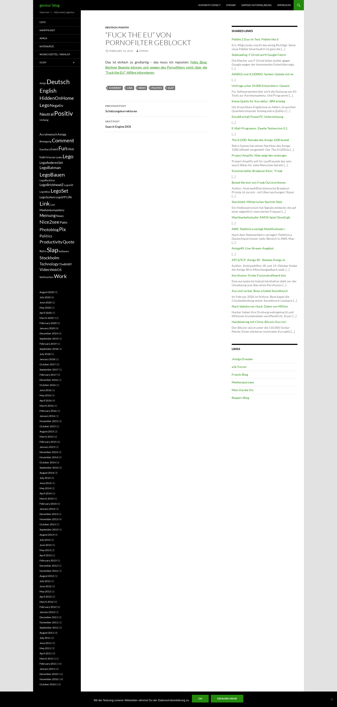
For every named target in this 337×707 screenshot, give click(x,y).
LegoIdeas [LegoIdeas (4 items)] (45, 191)
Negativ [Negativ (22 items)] (56, 105)
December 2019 (49, 333)
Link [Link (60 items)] (45, 203)
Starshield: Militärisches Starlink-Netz (257, 202)
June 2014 (45, 483)
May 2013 (45, 550)
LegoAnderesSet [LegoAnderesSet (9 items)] (51, 162)
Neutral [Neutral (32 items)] (47, 114)
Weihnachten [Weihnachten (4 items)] (47, 277)
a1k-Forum (239, 367)
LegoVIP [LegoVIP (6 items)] (61, 197)
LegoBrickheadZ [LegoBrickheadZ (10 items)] (52, 185)
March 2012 (47, 601)
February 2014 (48, 503)
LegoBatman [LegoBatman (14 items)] (50, 167)
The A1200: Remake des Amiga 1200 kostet (260, 140)
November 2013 (49, 519)
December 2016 (49, 379)
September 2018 (49, 348)
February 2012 (48, 607)
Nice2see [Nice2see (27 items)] (49, 222)
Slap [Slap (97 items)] (52, 250)
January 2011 (47, 668)
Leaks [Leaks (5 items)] (59, 157)
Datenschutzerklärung (256, 5)
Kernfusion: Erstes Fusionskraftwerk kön (259, 275)
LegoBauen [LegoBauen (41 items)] (52, 174)
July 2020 (45, 297)
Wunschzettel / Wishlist (55, 54)
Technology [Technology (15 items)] (49, 263)
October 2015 (48, 426)
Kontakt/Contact (209, 5)
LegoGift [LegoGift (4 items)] (68, 185)
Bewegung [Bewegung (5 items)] (45, 141)
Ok (200, 698)
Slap (171, 87)
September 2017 (49, 369)
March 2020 (47, 318)
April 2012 (46, 596)
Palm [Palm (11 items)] (63, 222)
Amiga (43, 38)
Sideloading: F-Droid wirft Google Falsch (259, 55)
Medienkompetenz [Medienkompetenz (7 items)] (52, 210)
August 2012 (47, 576)
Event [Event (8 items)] (54, 149)
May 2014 (45, 488)
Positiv (123, 27)
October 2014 (48, 462)
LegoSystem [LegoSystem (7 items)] (47, 197)
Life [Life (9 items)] (69, 197)
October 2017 (48, 364)
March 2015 (47, 436)
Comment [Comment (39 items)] (63, 140)
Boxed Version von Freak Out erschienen (259, 182)
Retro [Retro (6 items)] (43, 251)
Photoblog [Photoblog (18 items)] (49, 229)
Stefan (143, 50)
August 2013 (47, 534)
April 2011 (46, 653)
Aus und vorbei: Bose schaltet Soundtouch (260, 291)
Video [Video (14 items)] (44, 269)
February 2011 (48, 663)
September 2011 (49, 627)
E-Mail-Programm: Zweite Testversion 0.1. (260, 128)
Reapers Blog (240, 398)
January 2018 (47, 359)
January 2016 (47, 416)
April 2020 (46, 312)
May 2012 (45, 591)
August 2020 (47, 292)
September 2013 (49, 529)
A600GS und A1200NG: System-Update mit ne (262, 74)
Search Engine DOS (156, 123)
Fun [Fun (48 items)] (62, 148)
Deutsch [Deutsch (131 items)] (58, 81)
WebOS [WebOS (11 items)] (55, 269)
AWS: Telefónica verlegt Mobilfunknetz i (258, 229)
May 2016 (45, 395)
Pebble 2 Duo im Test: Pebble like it (255, 39)
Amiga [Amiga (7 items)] (43, 83)
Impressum (284, 5)
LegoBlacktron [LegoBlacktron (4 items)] (47, 180)
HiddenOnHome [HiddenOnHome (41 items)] (57, 98)
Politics (157, 87)
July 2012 (45, 581)
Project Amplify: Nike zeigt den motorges (259, 155)
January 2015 (47, 447)
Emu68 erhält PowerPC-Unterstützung (257, 116)
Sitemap (231, 5)
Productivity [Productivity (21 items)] (51, 241)
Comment (115, 87)
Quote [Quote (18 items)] (68, 241)
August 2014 (47, 472)
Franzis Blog (240, 374)
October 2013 (48, 524)
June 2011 (45, 643)
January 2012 (47, 612)
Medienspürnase (243, 382)
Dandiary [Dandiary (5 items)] (45, 149)
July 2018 (45, 354)
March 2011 (47, 658)
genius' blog (50, 5)
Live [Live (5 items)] (52, 204)
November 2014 (49, 457)
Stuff (43, 62)
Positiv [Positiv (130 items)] (63, 113)
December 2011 (49, 617)
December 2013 (49, 514)
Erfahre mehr (227, 698)
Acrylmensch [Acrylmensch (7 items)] (48, 134)
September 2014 (49, 467)
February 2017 (48, 374)
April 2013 (46, 555)
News (142, 87)
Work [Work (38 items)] (60, 276)
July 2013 (45, 539)
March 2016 (47, 405)
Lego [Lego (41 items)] (44, 105)
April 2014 (46, 493)
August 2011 (47, 632)
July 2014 (45, 478)
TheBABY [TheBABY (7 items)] (65, 264)
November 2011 (49, 622)
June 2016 (45, 390)
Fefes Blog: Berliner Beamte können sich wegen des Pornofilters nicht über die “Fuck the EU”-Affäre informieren (156, 67)
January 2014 (47, 508)
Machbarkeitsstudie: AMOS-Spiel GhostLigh (261, 217)
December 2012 (49, 565)
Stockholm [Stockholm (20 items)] (49, 257)
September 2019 (49, 338)
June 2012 (45, 586)
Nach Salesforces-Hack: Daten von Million (260, 306)
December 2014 (49, 452)
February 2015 (48, 441)
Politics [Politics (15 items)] (46, 236)
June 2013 (45, 545)
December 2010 (49, 674)
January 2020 (47, 328)
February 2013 (48, 560)
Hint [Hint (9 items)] (71, 149)
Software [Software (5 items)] (64, 251)
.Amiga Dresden (242, 359)
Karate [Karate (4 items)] (51, 157)
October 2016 (48, 385)
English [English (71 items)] (48, 90)
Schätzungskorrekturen (156, 108)
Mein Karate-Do (242, 390)
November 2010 (49, 679)
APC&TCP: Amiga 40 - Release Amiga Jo (258, 260)
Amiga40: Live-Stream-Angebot (253, 248)
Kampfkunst (47, 30)
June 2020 (45, 302)
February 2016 (48, 410)
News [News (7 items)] (60, 216)
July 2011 (45, 637)
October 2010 (48, 684)
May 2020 (45, 307)
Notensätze (47, 46)
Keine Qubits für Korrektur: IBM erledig (258, 101)
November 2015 (49, 421)
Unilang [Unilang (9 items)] (44, 119)
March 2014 (47, 498)
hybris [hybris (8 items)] (44, 157)
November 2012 (49, 570)
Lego (43, 22)
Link (130, 87)
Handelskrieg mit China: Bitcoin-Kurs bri (259, 322)
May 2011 (45, 648)
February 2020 (48, 323)
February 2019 (48, 343)
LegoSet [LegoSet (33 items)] (59, 191)
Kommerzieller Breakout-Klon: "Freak (257, 171)
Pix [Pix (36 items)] (62, 229)
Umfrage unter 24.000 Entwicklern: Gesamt (261, 86)
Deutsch (111, 27)
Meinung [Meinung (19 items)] (48, 215)
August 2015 (47, 431)
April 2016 (46, 400)
